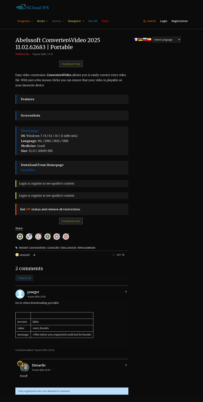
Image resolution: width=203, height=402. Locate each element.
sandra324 (25, 254)
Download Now (71, 64)
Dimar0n (38, 365)
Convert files (53, 247)
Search (149, 21)
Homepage (30, 131)
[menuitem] (25, 21)
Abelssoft (23, 247)
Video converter (69, 247)
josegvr (33, 292)
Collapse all (24, 278)
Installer (28, 170)
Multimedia (22, 54)
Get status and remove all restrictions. (50, 209)
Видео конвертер (86, 247)
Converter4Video (37, 247)
